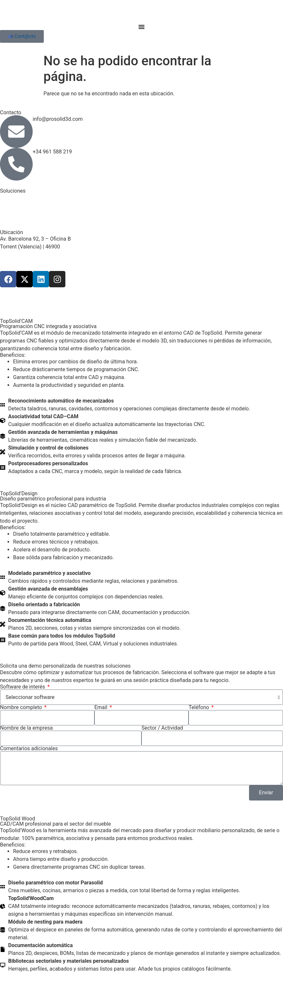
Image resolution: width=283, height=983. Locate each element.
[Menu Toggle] (141, 27)
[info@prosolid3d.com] (16, 131)
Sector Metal (14, 205)
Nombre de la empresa (26, 728)
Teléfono (199, 707)
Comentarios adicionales (29, 748)
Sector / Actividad (162, 728)
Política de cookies (185, 299)
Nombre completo (21, 707)
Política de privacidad (132, 299)
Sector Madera (17, 197)
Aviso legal (89, 299)
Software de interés (23, 687)
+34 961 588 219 (52, 152)
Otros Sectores (17, 213)
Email (101, 707)
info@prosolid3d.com (58, 119)
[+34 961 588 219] (16, 164)
